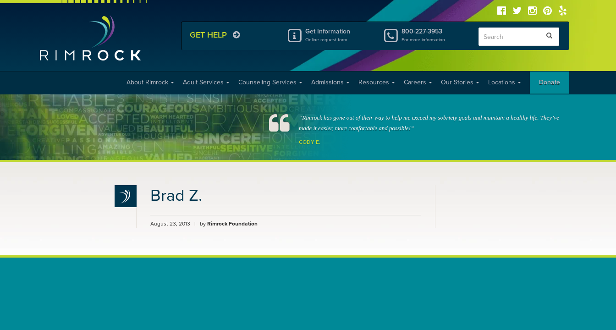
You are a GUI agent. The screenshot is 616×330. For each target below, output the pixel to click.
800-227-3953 (433, 35)
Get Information (336, 35)
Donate (549, 82)
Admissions (330, 82)
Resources (376, 82)
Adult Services (206, 82)
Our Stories (460, 82)
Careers (418, 82)
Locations (504, 82)
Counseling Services (270, 82)
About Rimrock (150, 82)
